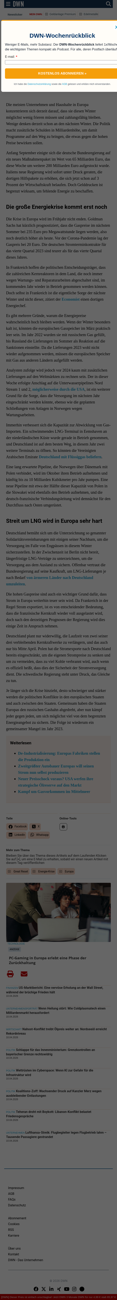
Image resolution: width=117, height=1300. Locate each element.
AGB (64, 84)
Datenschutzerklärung (39, 84)
